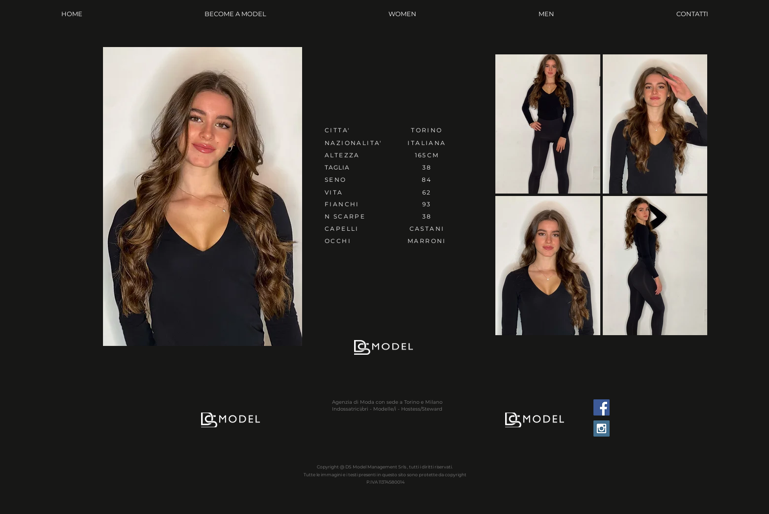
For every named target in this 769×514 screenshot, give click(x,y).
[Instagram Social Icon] (601, 428)
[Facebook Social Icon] (601, 407)
